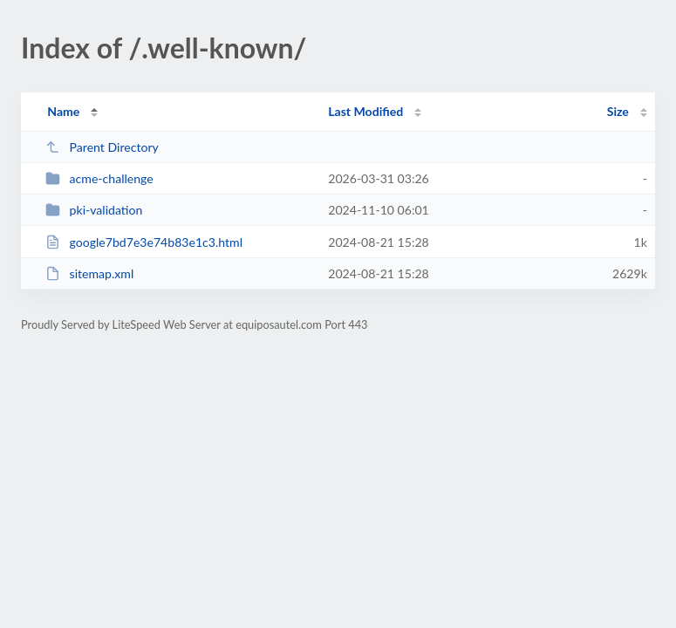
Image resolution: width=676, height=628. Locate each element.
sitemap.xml (89, 273)
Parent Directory (102, 147)
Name (63, 111)
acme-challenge (99, 178)
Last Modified (365, 111)
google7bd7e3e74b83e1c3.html (143, 242)
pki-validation (93, 209)
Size (618, 111)
